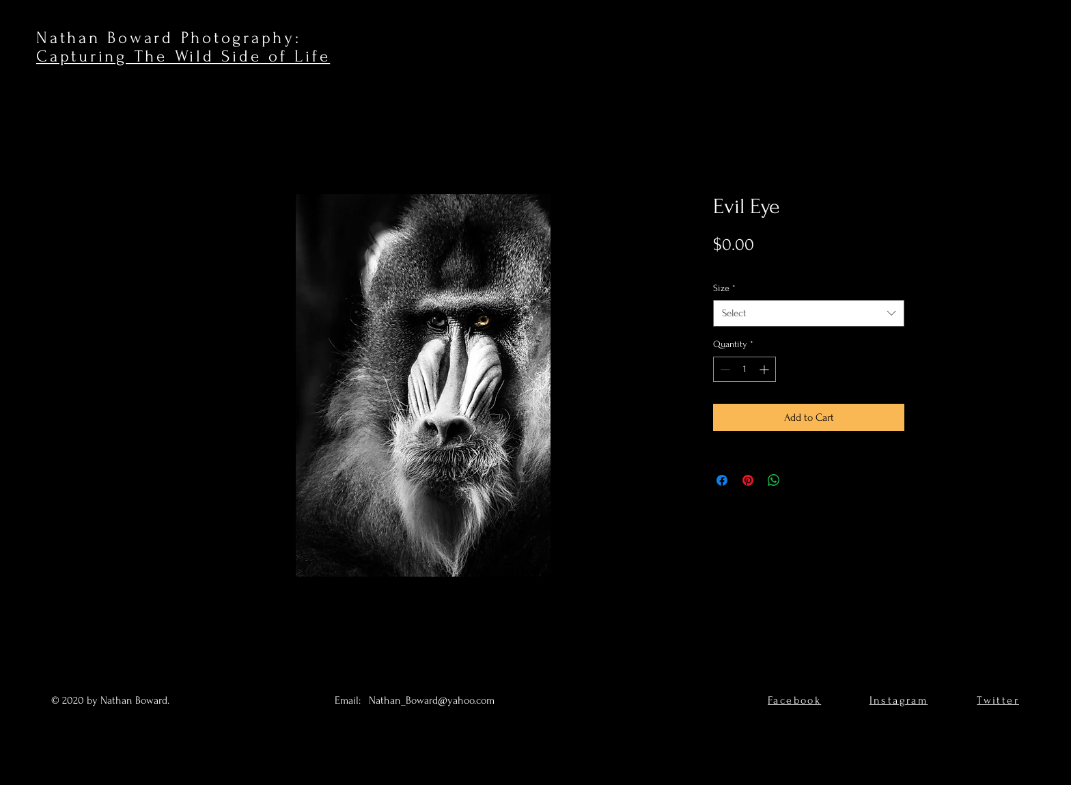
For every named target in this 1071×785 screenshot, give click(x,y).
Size (724, 288)
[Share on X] (800, 480)
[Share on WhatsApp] (774, 480)
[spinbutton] (744, 369)
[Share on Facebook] (722, 480)
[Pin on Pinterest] (748, 480)
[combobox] (808, 313)
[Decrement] (723, 369)
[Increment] (765, 369)
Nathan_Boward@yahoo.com (432, 700)
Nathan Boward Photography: (168, 38)
